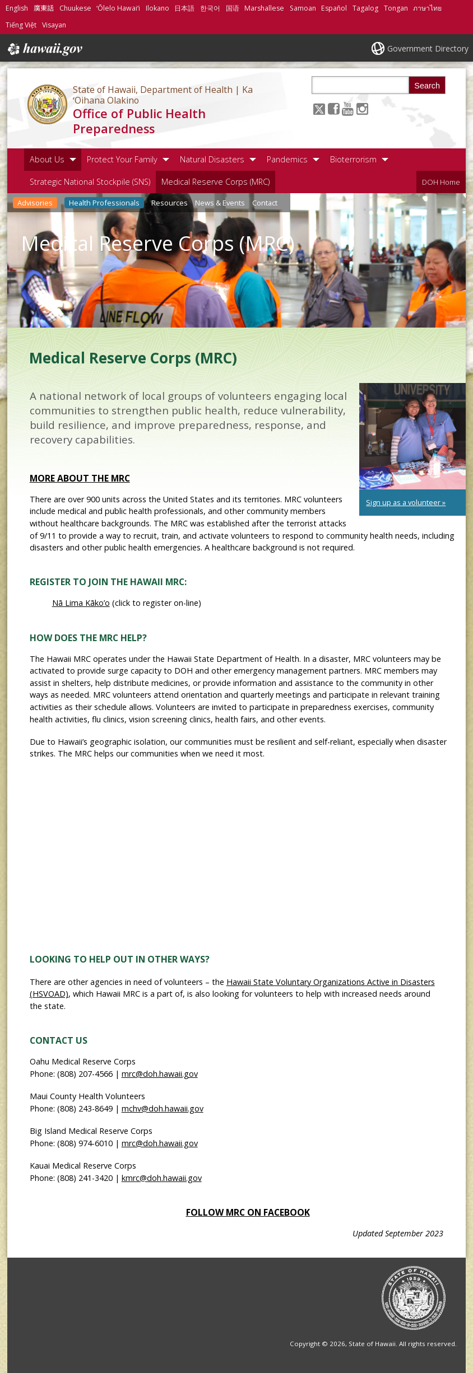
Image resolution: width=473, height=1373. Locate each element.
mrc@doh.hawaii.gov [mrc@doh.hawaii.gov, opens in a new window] (160, 1073)
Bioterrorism (353, 159)
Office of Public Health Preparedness (139, 121)
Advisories (35, 203)
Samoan (303, 8)
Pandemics (287, 159)
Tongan (396, 8)
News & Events (220, 203)
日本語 (184, 8)
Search (427, 85)
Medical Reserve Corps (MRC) (215, 181)
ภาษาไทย (427, 8)
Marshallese (264, 8)
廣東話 (44, 8)
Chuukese (75, 8)
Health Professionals (104, 203)
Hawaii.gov (44, 49)
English (17, 8)
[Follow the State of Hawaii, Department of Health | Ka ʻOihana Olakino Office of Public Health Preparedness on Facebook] (334, 108)
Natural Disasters (212, 159)
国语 (232, 8)
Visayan (54, 25)
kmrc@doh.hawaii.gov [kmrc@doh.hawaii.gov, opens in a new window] (162, 1178)
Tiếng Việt (21, 25)
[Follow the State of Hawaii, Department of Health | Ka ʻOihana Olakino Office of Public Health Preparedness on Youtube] (348, 108)
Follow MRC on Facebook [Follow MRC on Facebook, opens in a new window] (248, 1212)
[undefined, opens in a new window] (412, 436)
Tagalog (365, 8)
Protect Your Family (122, 159)
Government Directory (428, 48)
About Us (47, 159)
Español (334, 8)
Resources (169, 203)
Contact (264, 203)
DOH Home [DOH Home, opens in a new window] (441, 182)
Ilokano (157, 8)
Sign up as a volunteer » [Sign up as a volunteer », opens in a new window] (406, 502)
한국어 (210, 8)
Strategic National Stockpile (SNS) (90, 181)
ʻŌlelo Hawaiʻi (118, 8)
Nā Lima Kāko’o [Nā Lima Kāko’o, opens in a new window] (81, 602)
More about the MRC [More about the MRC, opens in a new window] (80, 478)
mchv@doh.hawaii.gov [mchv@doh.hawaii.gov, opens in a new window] (162, 1108)
